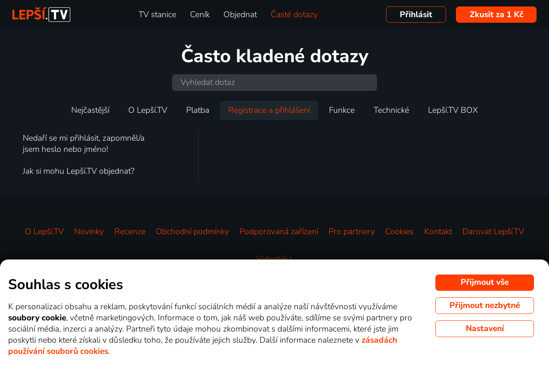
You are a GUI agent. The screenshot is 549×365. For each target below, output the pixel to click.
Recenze (130, 231)
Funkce (342, 110)
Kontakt (438, 231)
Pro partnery (352, 231)
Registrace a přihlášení (269, 110)
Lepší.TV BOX (453, 110)
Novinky (89, 231)
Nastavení (485, 328)
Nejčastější (90, 110)
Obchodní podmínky (192, 231)
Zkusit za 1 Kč (496, 14)
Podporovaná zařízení (278, 231)
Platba (197, 110)
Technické (391, 110)
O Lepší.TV (147, 110)
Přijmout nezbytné (484, 305)
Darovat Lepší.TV (493, 231)
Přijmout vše (485, 282)
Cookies (399, 231)
